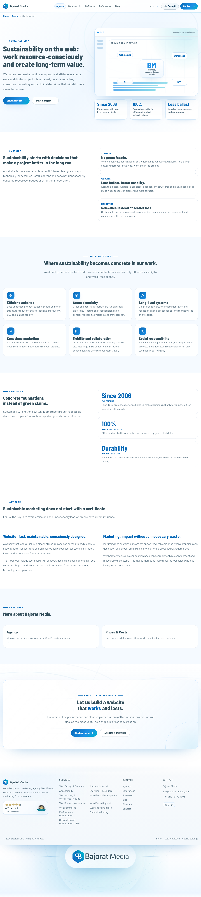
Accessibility (66, 790)
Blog (117, 6)
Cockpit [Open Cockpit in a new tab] (170, 6)
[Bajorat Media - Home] (15, 6)
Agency (60, 6)
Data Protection (172, 838)
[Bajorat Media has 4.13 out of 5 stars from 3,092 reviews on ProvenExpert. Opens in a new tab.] (25, 808)
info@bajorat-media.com (176, 791)
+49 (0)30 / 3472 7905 (174, 796)
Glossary (127, 804)
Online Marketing (99, 812)
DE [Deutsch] (151, 6)
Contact (189, 6)
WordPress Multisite (101, 807)
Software (90, 6)
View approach (16, 100)
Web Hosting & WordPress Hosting (69, 797)
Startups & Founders (101, 790)
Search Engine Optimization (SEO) (69, 821)
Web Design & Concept (71, 786)
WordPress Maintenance (72, 803)
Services (74, 6)
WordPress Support (100, 803)
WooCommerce (67, 807)
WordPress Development (103, 795)
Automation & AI (99, 786)
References (105, 6)
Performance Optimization (66, 814)
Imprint (158, 838)
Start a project (45, 100)
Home (6, 16)
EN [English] (157, 6)
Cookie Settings (190, 838)
